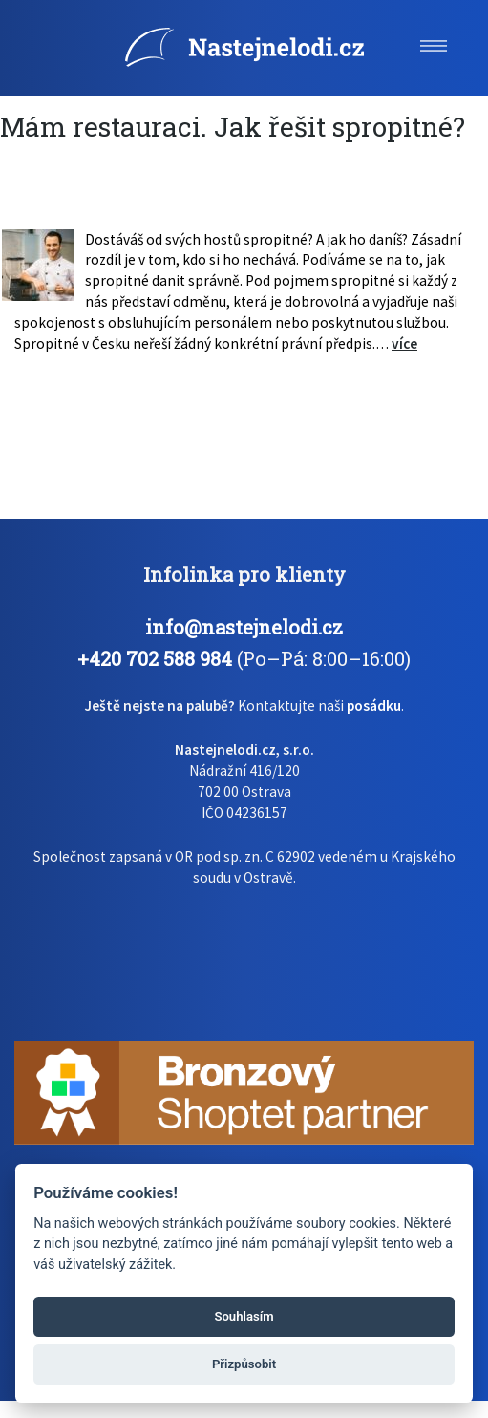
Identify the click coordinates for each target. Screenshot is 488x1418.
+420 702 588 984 (154, 658)
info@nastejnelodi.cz (244, 626)
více (404, 343)
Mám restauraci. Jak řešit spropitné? (232, 126)
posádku (374, 706)
